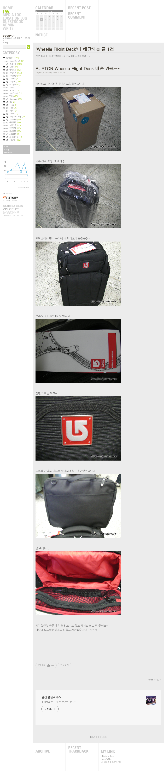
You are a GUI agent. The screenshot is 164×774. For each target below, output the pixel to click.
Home (15, 8)
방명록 (5, 209)
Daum (9, 214)
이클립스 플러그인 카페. (112, 762)
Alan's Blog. (107, 759)
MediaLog (15, 15)
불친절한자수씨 (9, 36)
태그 (4, 206)
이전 (93, 737)
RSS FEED (9, 193)
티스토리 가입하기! (10, 201)
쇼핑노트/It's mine (43, 73)
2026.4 (49, 11)
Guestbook (15, 22)
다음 (104, 737)
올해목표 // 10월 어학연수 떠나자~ (59, 702)
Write (15, 28)
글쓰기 (17, 209)
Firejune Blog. (108, 756)
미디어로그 (11, 206)
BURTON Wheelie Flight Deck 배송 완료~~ (69, 56)
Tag (15, 11)
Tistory (19, 216)
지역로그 (19, 206)
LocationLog (15, 18)
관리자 (11, 209)
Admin (15, 25)
